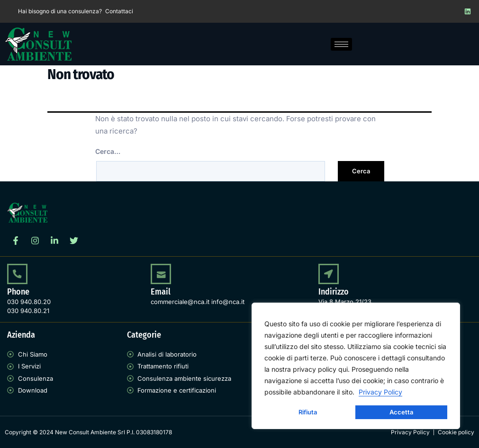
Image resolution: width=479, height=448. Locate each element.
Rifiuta (307, 412)
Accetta (401, 412)
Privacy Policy (380, 392)
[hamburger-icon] (341, 44)
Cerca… (107, 151)
